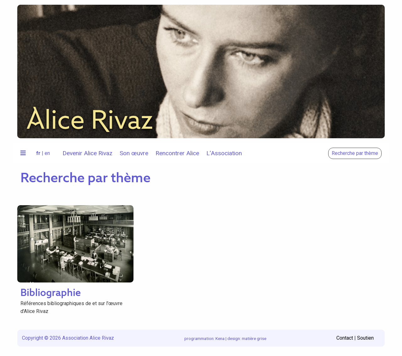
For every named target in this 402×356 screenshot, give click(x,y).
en (47, 153)
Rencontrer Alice (177, 153)
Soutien (365, 338)
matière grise (254, 338)
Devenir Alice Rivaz (87, 153)
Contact (344, 338)
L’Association (224, 153)
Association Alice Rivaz (88, 338)
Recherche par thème (355, 153)
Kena (220, 338)
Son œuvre (134, 153)
